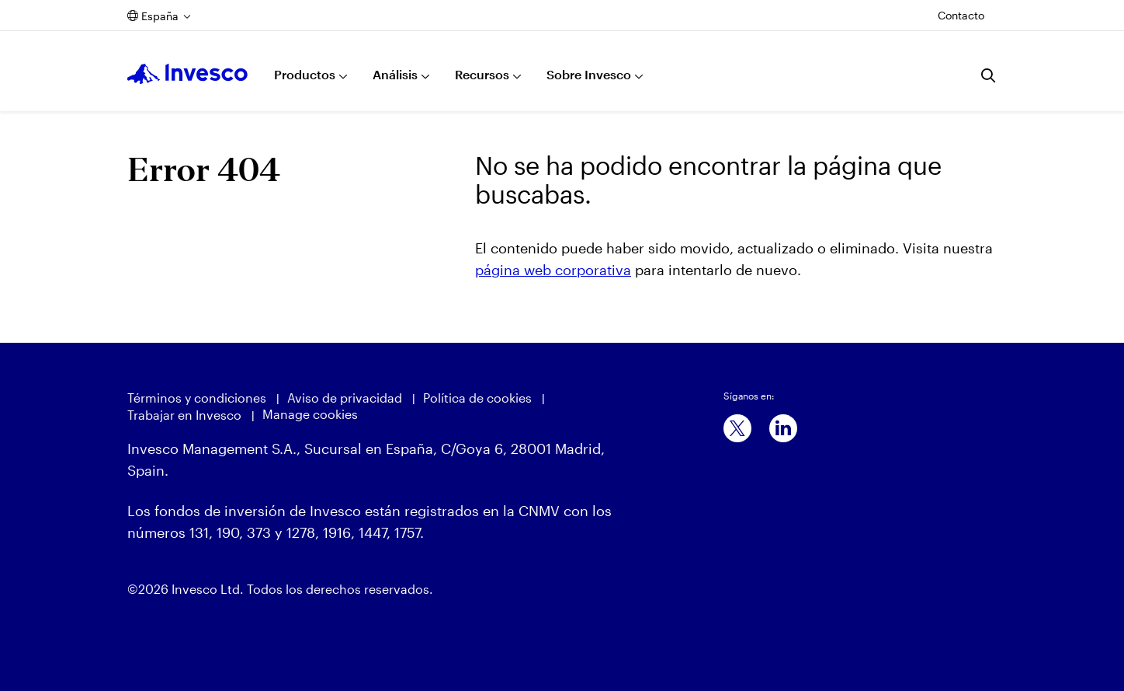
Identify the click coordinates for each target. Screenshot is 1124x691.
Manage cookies (310, 414)
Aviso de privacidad (344, 397)
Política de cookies (477, 397)
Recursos (482, 74)
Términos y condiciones (196, 397)
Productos (304, 74)
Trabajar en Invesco (184, 414)
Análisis (395, 74)
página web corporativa (553, 269)
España (160, 16)
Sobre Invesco (588, 74)
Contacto (961, 15)
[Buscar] (989, 75)
